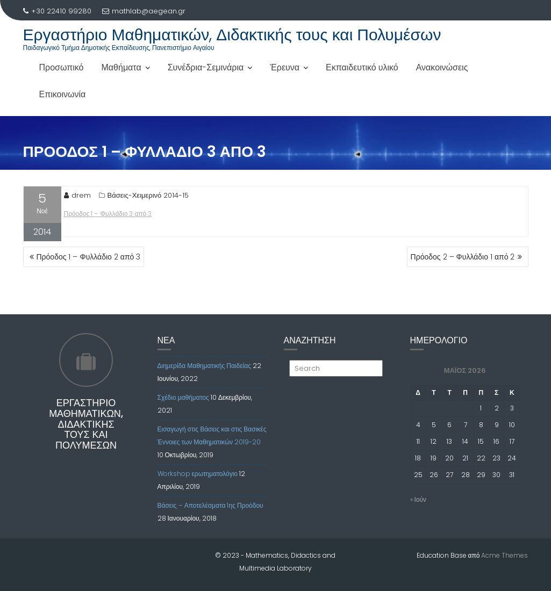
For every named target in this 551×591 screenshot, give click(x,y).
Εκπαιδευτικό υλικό (362, 67)
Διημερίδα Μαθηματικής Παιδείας (204, 365)
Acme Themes (504, 555)
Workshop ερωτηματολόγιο (198, 473)
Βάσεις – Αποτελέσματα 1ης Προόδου (210, 505)
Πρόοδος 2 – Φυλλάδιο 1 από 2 (463, 256)
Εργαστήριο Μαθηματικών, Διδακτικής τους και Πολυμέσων (232, 35)
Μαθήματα (121, 67)
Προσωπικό (61, 67)
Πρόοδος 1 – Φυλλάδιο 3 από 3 (108, 213)
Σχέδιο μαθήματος (183, 397)
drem (77, 195)
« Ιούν (418, 499)
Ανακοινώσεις (442, 67)
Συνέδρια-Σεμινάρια (206, 67)
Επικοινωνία (62, 94)
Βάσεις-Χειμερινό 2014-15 (148, 195)
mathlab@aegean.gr (143, 11)
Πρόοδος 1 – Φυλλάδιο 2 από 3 (89, 256)
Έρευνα (284, 67)
